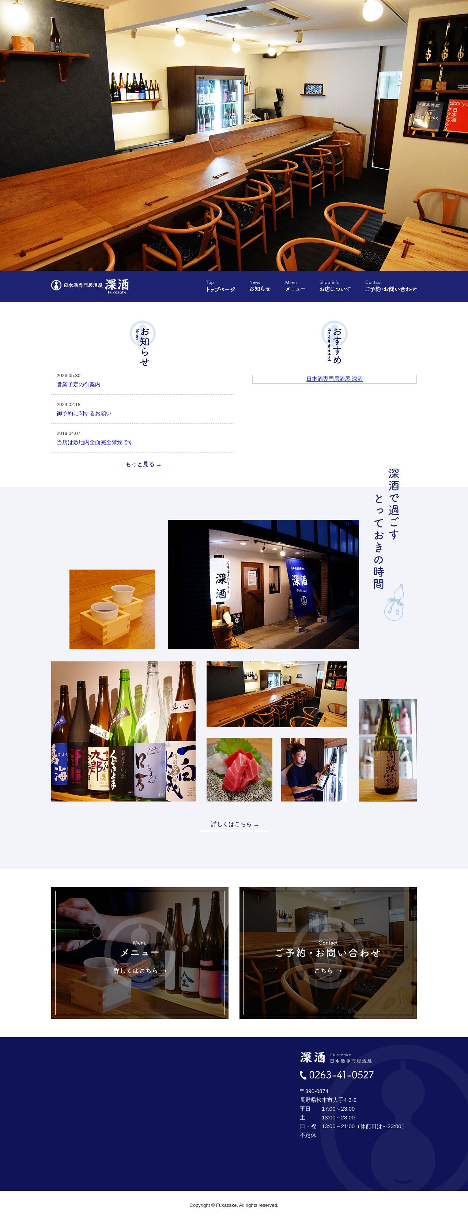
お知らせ (260, 286)
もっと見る (140, 464)
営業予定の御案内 (143, 379)
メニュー (295, 286)
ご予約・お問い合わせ (391, 286)
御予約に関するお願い (143, 408)
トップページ (220, 286)
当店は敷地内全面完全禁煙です (143, 437)
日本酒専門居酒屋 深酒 (334, 379)
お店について (335, 286)
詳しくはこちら (231, 824)
